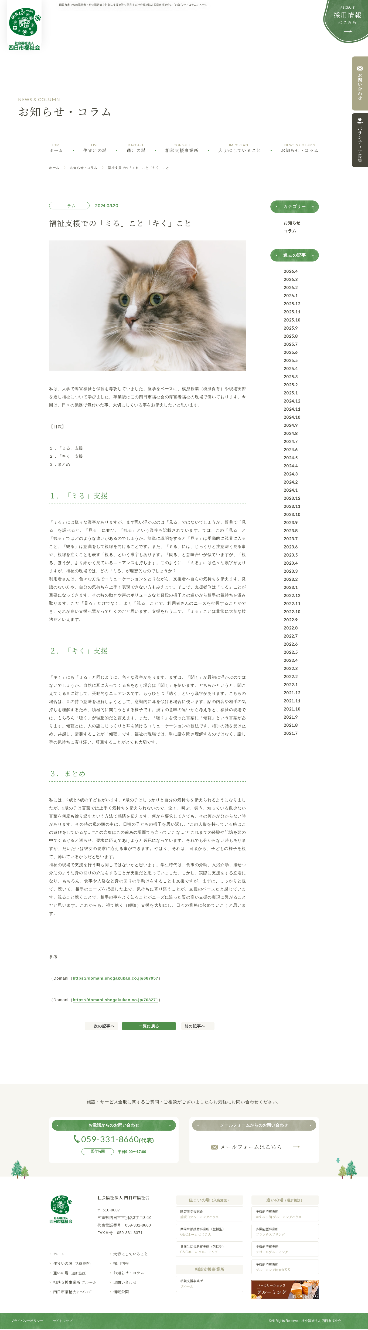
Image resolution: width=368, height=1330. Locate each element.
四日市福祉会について (72, 1291)
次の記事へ (104, 1026)
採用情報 (121, 1263)
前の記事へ (195, 1026)
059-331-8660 (138, 1225)
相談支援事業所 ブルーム (75, 1282)
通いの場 (71, 1272)
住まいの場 (73, 1263)
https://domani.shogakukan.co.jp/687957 (115, 978)
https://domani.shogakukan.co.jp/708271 (115, 999)
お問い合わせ (125, 1282)
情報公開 (121, 1291)
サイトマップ (62, 1322)
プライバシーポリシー (27, 1322)
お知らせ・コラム (83, 168)
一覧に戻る (149, 1026)
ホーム (54, 168)
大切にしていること (130, 1254)
